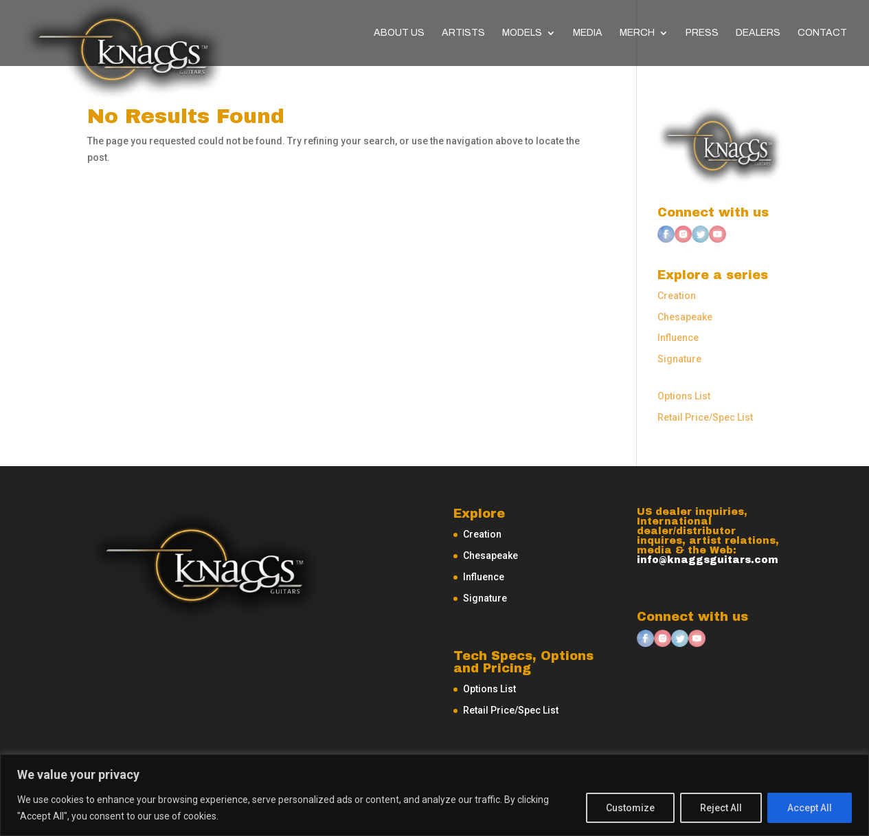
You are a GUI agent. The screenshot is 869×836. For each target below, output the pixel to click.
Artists (463, 33)
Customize (630, 807)
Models (522, 33)
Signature (679, 358)
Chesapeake (684, 316)
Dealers (758, 33)
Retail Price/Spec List (705, 417)
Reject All (721, 807)
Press (702, 33)
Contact (822, 33)
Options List (683, 396)
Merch (637, 33)
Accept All (809, 807)
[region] (434, 795)
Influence (678, 337)
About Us (399, 33)
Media (587, 33)
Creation (676, 295)
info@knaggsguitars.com (707, 560)
